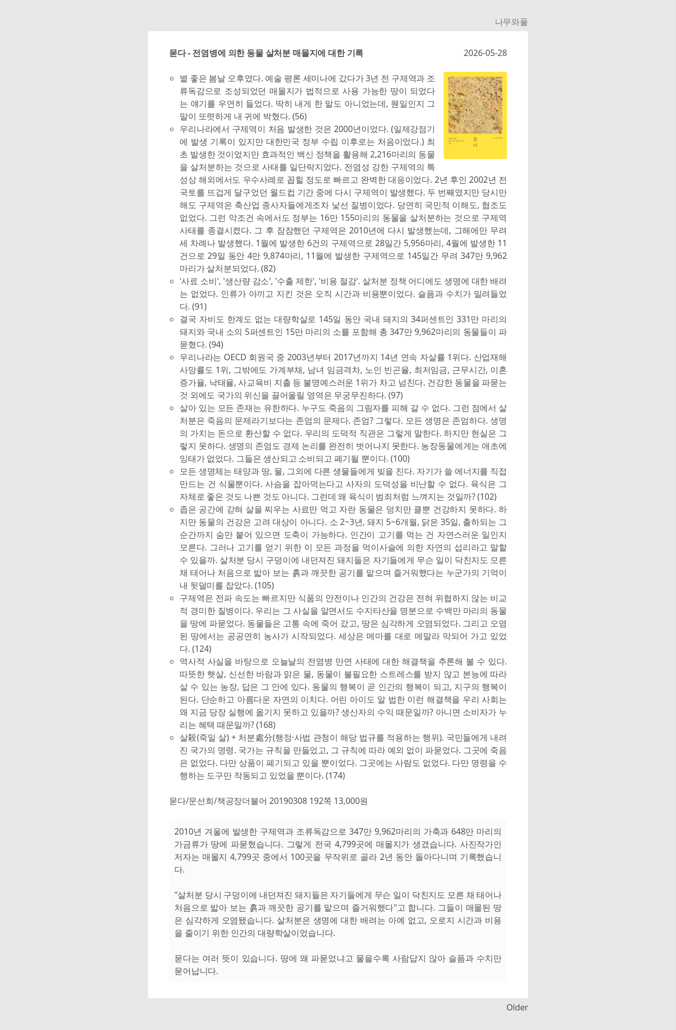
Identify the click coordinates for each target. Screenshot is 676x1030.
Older (517, 1007)
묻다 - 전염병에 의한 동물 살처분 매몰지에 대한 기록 (266, 53)
